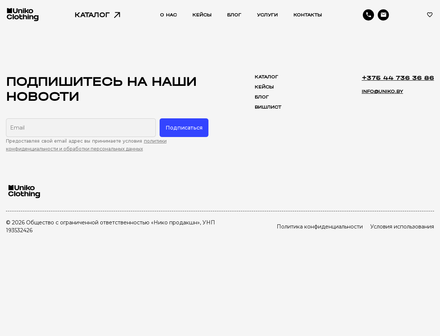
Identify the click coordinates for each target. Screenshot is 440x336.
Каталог (266, 77)
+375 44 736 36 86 (398, 77)
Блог (262, 97)
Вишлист (268, 107)
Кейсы (264, 87)
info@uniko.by (382, 91)
